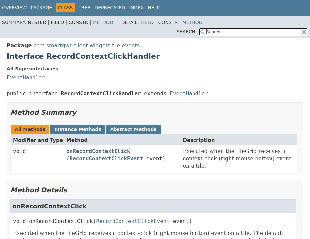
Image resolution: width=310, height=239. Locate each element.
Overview (14, 7)
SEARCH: (187, 31)
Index (136, 7)
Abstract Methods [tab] (133, 129)
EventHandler (26, 77)
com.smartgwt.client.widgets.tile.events (86, 45)
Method (103, 22)
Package (41, 7)
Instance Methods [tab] (77, 129)
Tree (84, 7)
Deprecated (109, 7)
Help (154, 7)
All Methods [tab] (30, 129)
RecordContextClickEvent (106, 158)
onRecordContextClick (98, 151)
